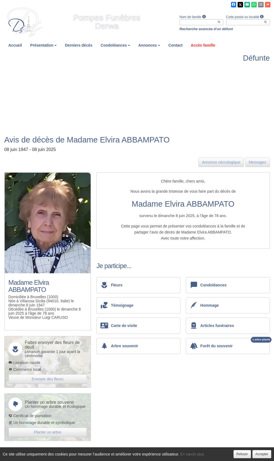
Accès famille (203, 45)
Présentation (43, 45)
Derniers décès (78, 45)
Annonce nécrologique (221, 162)
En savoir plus (192, 454)
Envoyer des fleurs (48, 379)
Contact (175, 45)
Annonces (149, 45)
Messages (257, 162)
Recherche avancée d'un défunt (206, 29)
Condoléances (115, 45)
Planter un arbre (47, 432)
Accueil (15, 45)
